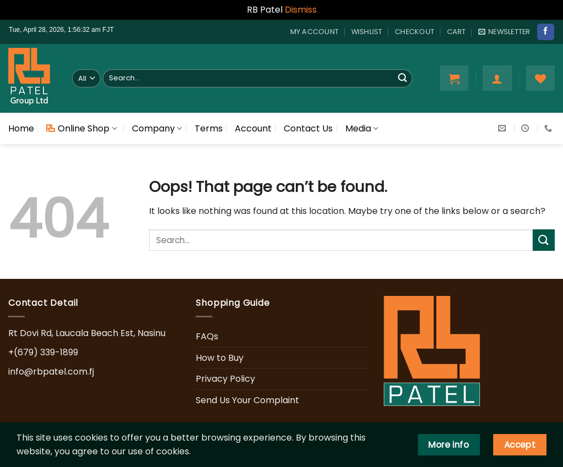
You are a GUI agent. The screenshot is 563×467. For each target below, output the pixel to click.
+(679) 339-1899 (43, 352)
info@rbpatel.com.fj (51, 371)
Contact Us (308, 128)
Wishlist (367, 31)
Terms (209, 128)
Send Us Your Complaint (247, 400)
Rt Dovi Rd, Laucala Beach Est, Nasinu (86, 333)
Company (157, 128)
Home (21, 128)
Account (253, 128)
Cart (456, 31)
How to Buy (220, 357)
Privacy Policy (225, 378)
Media (361, 128)
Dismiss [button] (301, 9)
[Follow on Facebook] (545, 32)
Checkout (414, 31)
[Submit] (402, 78)
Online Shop (81, 128)
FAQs (207, 336)
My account (314, 31)
